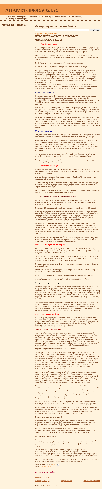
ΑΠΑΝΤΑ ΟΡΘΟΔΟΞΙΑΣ (31, 10)
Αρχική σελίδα (66, 481)
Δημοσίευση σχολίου (42, 477)
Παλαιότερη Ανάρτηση (92, 481)
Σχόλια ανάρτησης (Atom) (55, 485)
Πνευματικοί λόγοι (45, 466)
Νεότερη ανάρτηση (42, 481)
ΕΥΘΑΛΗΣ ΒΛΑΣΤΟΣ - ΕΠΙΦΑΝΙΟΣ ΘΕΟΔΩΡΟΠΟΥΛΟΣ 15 (56, 38)
